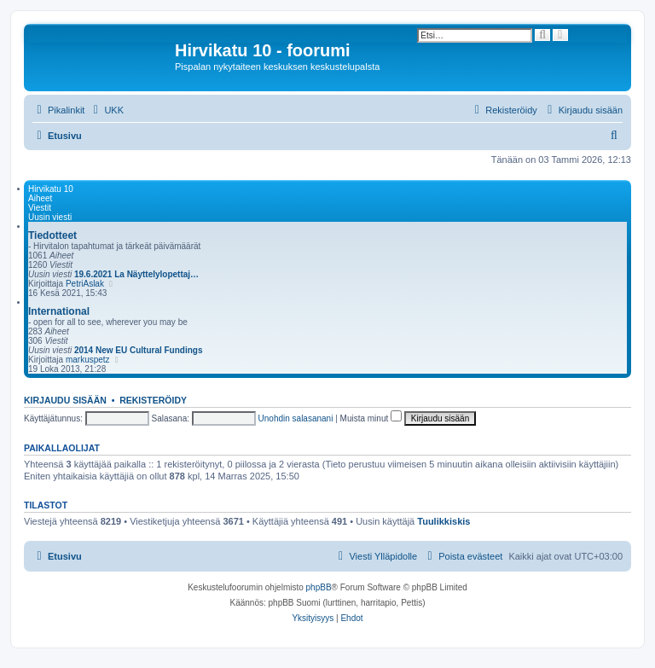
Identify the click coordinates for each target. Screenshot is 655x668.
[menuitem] (106, 110)
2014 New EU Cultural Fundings (138, 350)
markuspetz (88, 359)
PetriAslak (85, 283)
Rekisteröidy (153, 400)
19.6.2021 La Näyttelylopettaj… (136, 274)
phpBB (319, 587)
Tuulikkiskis (443, 521)
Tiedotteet (52, 235)
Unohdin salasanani (295, 418)
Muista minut (371, 418)
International (59, 311)
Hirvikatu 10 (50, 189)
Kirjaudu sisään (65, 400)
